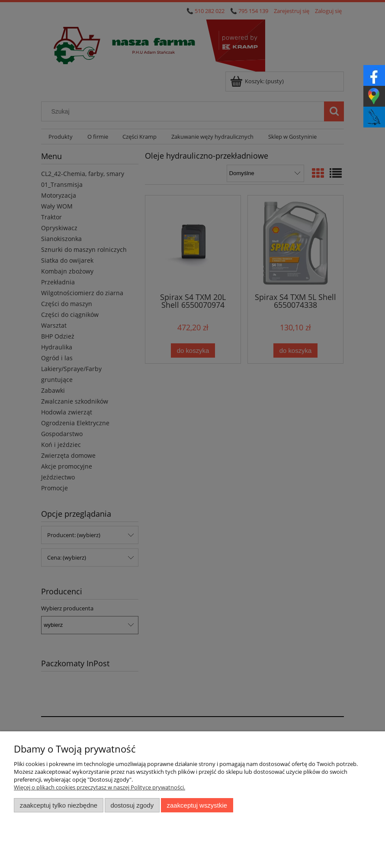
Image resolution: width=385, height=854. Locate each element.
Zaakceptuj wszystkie (197, 805)
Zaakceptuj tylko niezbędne (58, 805)
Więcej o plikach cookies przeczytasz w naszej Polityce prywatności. (99, 787)
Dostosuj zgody (132, 805)
